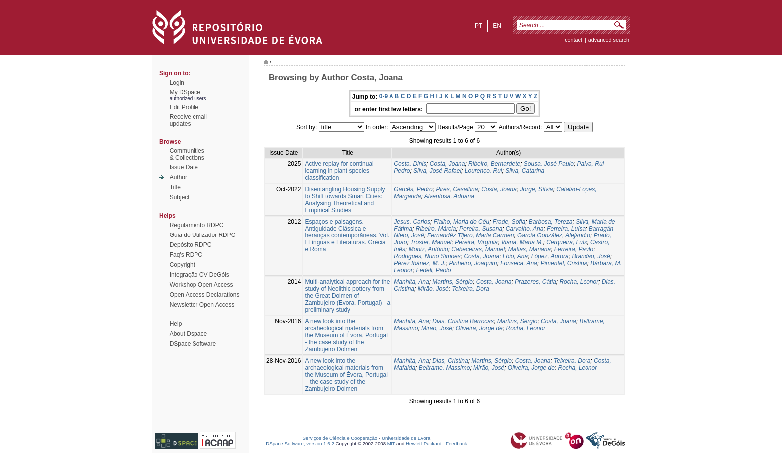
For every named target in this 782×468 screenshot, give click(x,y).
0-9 (383, 96)
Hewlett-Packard (423, 443)
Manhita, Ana (411, 281)
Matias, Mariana (529, 249)
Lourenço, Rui (483, 170)
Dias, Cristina (450, 360)
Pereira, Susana (480, 228)
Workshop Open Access (201, 284)
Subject (180, 197)
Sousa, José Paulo (549, 163)
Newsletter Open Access (202, 304)
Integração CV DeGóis (199, 274)
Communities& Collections (187, 154)
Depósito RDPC (191, 244)
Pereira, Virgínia (476, 242)
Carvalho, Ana (525, 228)
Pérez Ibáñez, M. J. (419, 263)
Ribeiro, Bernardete (494, 163)
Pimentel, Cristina (563, 263)
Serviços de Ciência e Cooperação (340, 438)
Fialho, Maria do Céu (461, 221)
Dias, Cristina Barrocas (463, 321)
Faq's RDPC (186, 254)
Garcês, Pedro (413, 189)
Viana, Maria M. (522, 242)
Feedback (456, 443)
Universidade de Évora (406, 438)
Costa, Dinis (410, 163)
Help (176, 323)
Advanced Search (608, 40)
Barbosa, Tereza (551, 221)
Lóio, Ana (515, 256)
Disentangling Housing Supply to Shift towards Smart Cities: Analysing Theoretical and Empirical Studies (345, 200)
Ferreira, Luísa (566, 228)
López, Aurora (550, 256)
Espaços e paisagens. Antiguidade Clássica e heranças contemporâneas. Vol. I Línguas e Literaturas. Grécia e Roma (347, 235)
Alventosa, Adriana (449, 196)
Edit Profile (184, 107)
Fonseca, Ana (518, 263)
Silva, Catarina (524, 170)
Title (175, 187)
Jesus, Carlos (412, 221)
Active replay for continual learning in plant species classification (339, 170)
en (497, 25)
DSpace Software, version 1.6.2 (300, 443)
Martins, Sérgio (452, 281)
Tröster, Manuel (430, 242)
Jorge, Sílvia (536, 189)
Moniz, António (428, 249)
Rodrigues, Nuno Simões (427, 256)
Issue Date (184, 167)
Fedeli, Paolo (433, 270)
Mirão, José (433, 288)
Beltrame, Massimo (444, 367)
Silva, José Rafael (437, 170)
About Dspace (188, 333)
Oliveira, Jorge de (479, 328)
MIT (391, 443)
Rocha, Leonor (578, 281)
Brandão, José (591, 256)
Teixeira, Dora (470, 288)
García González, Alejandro (553, 235)
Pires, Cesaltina (457, 189)
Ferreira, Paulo (573, 249)
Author (178, 177)
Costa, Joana (447, 163)
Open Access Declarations (205, 294)
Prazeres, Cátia (535, 281)
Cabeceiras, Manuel (478, 249)
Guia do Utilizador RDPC (203, 235)
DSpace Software (193, 343)
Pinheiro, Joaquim (473, 263)
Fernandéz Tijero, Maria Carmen (470, 235)
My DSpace (185, 92)
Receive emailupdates (188, 120)
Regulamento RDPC (197, 225)
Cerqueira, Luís (566, 242)
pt (478, 25)
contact (573, 40)
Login (177, 82)
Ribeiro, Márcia (436, 228)
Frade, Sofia (509, 221)
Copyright (182, 264)
